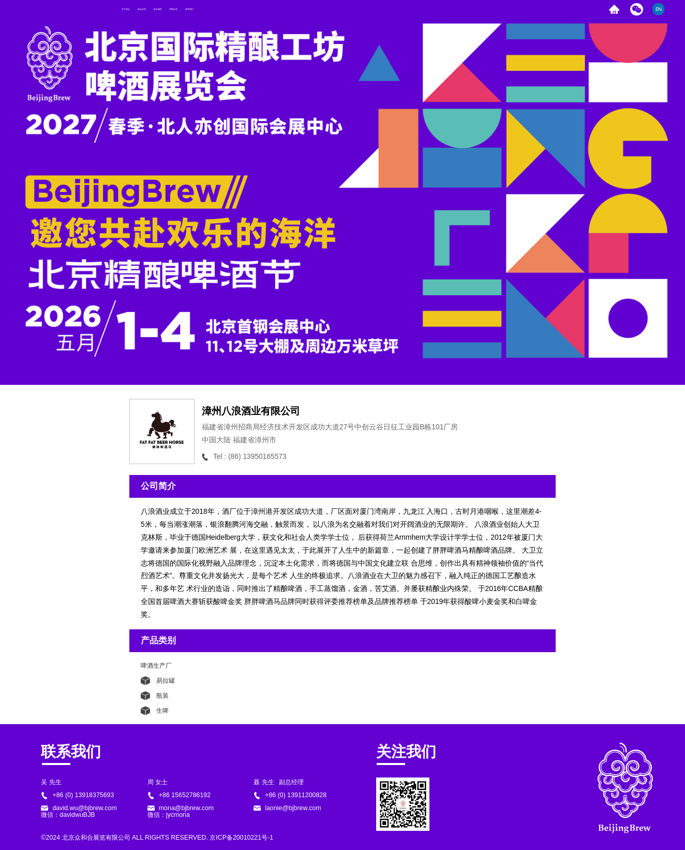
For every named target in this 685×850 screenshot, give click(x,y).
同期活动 (294, 9)
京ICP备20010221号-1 (241, 837)
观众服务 (244, 9)
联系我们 (345, 9)
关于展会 (143, 9)
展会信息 (193, 9)
